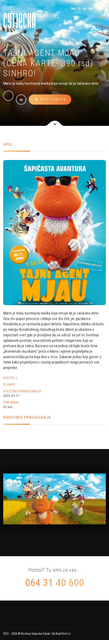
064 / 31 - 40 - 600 (81, 8)
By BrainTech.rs (61, 633)
